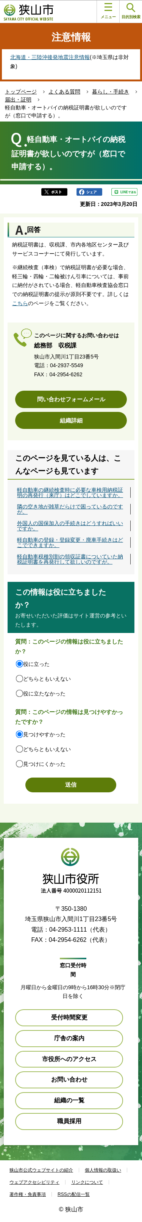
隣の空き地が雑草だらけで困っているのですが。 (70, 509)
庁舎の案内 (69, 1038)
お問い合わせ (69, 1079)
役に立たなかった (44, 693)
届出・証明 (18, 100)
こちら (20, 303)
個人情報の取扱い (103, 1170)
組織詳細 (71, 420)
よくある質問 (64, 92)
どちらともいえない (47, 679)
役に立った (36, 664)
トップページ (21, 92)
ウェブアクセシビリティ (34, 1182)
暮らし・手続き (110, 92)
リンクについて (87, 1182)
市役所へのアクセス (69, 1059)
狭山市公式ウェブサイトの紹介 (41, 1170)
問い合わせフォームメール (71, 399)
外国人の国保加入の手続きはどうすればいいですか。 (70, 526)
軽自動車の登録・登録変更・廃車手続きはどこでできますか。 (70, 542)
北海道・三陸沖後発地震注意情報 (50, 57)
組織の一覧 (69, 1100)
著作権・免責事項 (27, 1194)
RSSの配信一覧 (74, 1194)
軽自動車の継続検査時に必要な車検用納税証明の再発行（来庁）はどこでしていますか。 (70, 492)
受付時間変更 (69, 1017)
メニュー (108, 11)
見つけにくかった (44, 764)
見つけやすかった (44, 734)
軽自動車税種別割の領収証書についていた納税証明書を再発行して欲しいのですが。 (70, 559)
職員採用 (69, 1121)
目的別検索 (131, 11)
